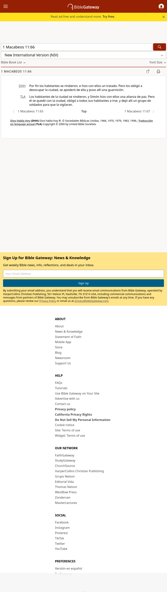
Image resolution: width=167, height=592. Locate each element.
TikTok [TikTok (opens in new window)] (59, 538)
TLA (22, 97)
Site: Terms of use (67, 430)
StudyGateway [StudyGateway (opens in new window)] (65, 460)
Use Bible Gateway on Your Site (77, 393)
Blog (58, 352)
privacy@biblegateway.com (91, 301)
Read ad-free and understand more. (83, 16)
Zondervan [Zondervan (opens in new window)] (62, 497)
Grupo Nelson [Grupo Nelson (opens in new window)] (65, 476)
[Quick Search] (76, 47)
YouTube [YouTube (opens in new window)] (61, 549)
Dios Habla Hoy (20, 120)
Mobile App (63, 342)
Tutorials (61, 388)
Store (59, 347)
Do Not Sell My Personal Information (82, 420)
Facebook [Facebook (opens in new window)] (62, 522)
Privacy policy (65, 409)
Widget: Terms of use (70, 435)
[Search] (159, 47)
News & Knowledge (69, 331)
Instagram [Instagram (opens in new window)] (62, 528)
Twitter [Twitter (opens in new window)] (60, 543)
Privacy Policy (47, 301)
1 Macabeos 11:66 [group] (16, 71)
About (59, 326)
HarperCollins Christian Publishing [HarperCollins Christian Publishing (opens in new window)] (79, 471)
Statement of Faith (68, 337)
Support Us (63, 363)
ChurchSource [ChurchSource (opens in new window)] (65, 466)
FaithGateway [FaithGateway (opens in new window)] (64, 455)
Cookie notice (64, 425)
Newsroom (63, 358)
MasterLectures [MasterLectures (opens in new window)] (66, 503)
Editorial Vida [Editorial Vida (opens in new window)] (64, 482)
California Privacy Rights (73, 414)
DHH (22, 86)
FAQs (58, 383)
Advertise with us (67, 398)
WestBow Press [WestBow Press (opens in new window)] (66, 492)
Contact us (62, 404)
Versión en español (68, 568)
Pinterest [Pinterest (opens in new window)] (61, 533)
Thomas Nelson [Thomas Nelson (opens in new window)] (66, 487)
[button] (161, 6)
